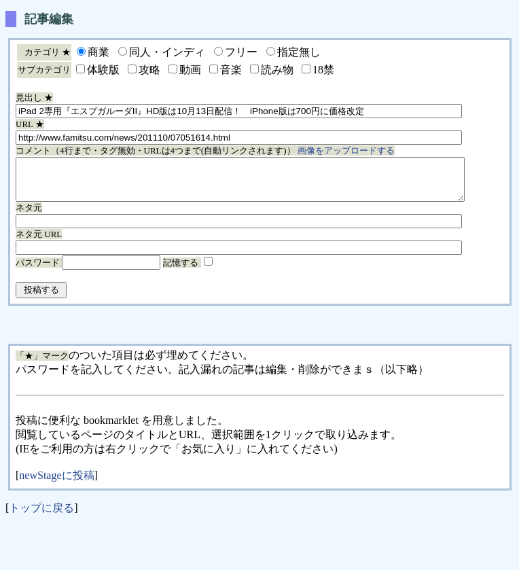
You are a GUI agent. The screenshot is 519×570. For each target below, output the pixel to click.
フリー (241, 52)
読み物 (277, 69)
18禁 (323, 69)
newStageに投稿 (56, 483)
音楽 (231, 69)
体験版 (103, 69)
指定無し (299, 52)
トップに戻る (41, 516)
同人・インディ (167, 52)
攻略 (149, 69)
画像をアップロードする (346, 150)
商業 (98, 52)
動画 (190, 69)
